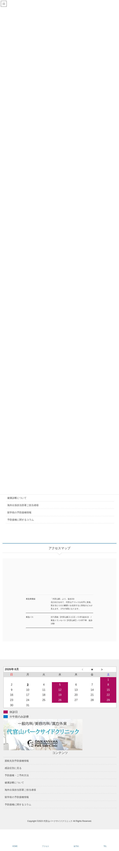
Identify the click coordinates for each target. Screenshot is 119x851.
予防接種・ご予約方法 (17, 775)
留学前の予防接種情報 (19, 512)
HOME (14, 846)
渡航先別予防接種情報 (17, 760)
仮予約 (76, 846)
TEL (105, 846)
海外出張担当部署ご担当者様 (23, 505)
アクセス (45, 846)
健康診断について (17, 498)
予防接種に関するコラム (20, 519)
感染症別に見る (13, 768)
